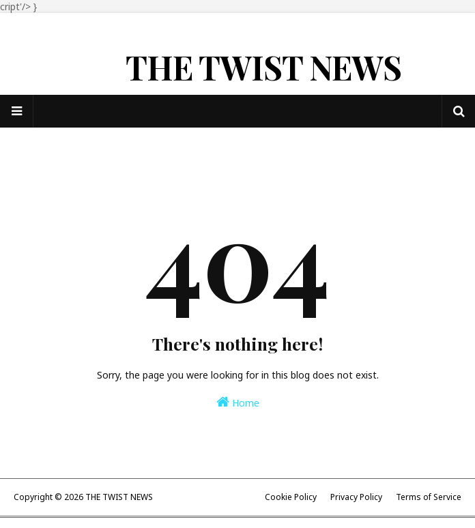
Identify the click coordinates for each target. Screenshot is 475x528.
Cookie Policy (291, 497)
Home (237, 402)
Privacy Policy (356, 497)
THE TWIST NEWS (263, 66)
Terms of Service (428, 497)
